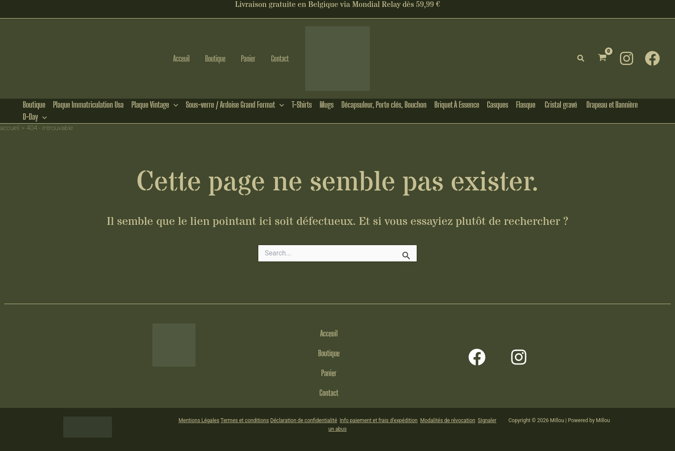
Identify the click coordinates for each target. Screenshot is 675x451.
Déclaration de (286, 420)
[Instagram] (626, 58)
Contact (328, 393)
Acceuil (329, 333)
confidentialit (318, 420)
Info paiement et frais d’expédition (379, 420)
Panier (329, 373)
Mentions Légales (199, 420)
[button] (581, 58)
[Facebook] (652, 58)
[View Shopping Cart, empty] (602, 58)
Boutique (329, 353)
